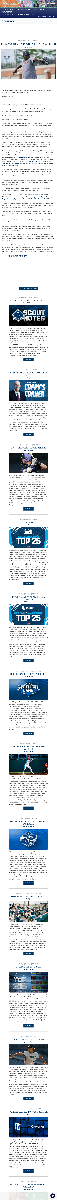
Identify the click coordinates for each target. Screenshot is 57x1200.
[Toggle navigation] (53, 21)
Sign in (40, 16)
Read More (29, 359)
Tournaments (22, 40)
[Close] (47, 256)
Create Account (49, 16)
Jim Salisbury (28, 47)
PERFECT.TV (17, 256)
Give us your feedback (28, 288)
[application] (52, 1196)
